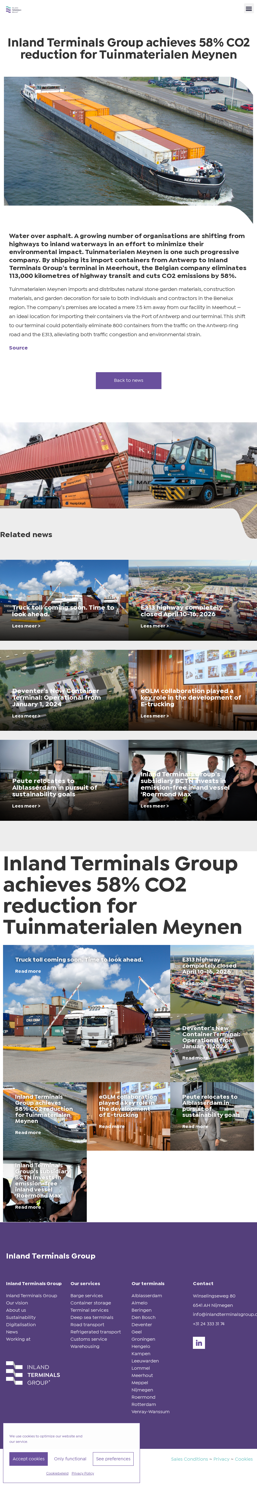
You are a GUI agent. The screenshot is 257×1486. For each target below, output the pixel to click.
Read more (28, 971)
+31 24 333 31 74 (209, 1324)
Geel (137, 1332)
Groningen (143, 1339)
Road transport (87, 1325)
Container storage (90, 1303)
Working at (18, 1339)
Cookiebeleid (57, 1473)
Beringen (141, 1310)
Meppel (140, 1383)
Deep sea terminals (91, 1318)
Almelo (140, 1303)
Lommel (141, 1368)
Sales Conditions (189, 1459)
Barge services (86, 1296)
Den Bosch (143, 1318)
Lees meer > (26, 626)
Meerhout (142, 1376)
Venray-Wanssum (151, 1412)
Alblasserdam (147, 1296)
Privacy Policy (83, 1473)
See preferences (113, 1459)
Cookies (244, 1459)
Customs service (88, 1339)
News (12, 1332)
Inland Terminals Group (31, 1296)
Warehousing (84, 1347)
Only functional (70, 1459)
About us (16, 1310)
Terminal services (89, 1310)
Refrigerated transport (95, 1332)
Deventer (142, 1325)
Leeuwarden (145, 1361)
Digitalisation (21, 1325)
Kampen (141, 1354)
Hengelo (141, 1347)
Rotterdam (144, 1405)
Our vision (17, 1303)
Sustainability (21, 1318)
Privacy (221, 1459)
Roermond (143, 1397)
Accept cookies (28, 1459)
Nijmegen (142, 1390)
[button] (249, 8)
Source (18, 348)
